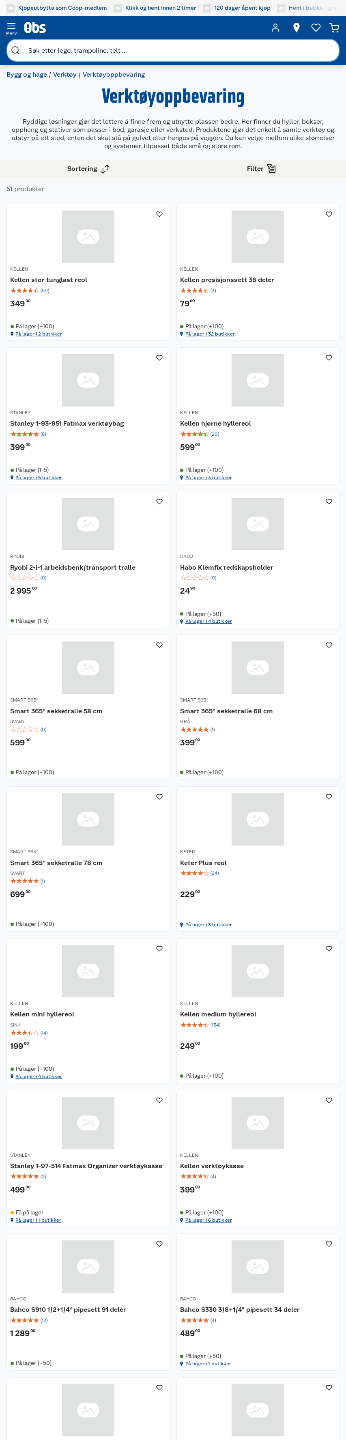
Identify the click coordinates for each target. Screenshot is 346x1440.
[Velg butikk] (296, 27)
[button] (173, 1136)
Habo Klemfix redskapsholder (283, 432)
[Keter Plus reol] (60, 733)
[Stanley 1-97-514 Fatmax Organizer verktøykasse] (60, 885)
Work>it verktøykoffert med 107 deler (167, 1045)
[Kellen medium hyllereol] (286, 733)
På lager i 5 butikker (265, 342)
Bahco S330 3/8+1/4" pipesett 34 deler (56, 1045)
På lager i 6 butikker (152, 951)
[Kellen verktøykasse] (173, 885)
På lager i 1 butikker (38, 951)
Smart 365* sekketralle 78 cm (282, 585)
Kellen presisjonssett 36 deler (170, 280)
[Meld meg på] (313, 1305)
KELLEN (19, 269)
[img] (60, 290)
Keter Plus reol (33, 736)
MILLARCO (135, 1030)
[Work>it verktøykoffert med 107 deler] (173, 1037)
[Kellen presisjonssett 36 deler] (173, 276)
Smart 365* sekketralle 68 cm (169, 585)
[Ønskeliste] (316, 27)
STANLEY (246, 269)
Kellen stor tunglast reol (48, 280)
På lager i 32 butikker (153, 342)
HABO (242, 421)
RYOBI (130, 421)
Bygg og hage (26, 74)
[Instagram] (189, 1392)
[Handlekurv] (334, 27)
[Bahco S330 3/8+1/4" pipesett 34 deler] (60, 1037)
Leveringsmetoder (122, 1333)
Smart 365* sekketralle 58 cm (56, 585)
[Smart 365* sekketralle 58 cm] (60, 581)
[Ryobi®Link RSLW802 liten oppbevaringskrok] (286, 1037)
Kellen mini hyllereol (155, 736)
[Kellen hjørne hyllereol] (60, 428)
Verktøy (65, 74)
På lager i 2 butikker (38, 342)
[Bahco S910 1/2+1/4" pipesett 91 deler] (286, 885)
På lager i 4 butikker (265, 495)
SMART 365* (24, 574)
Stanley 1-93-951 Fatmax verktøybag (274, 284)
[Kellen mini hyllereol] (173, 733)
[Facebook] (151, 1392)
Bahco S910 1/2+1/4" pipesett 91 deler (285, 892)
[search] (15, 50)
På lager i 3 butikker (38, 495)
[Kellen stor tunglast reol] (60, 276)
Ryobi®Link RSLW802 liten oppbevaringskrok (276, 1045)
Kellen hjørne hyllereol (45, 432)
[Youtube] (170, 1392)
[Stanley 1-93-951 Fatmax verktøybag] (286, 276)
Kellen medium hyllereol (274, 736)
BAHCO (244, 877)
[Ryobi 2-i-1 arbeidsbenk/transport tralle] (173, 428)
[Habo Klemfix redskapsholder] (286, 428)
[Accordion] (173, 1172)
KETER (17, 725)
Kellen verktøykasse (155, 888)
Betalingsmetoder (34, 1333)
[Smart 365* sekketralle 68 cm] (173, 581)
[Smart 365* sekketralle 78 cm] (286, 581)
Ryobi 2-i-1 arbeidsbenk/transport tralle (169, 436)
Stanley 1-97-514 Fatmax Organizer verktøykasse (48, 892)
